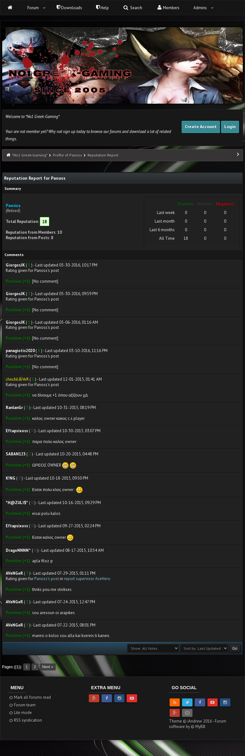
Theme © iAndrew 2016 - (192, 721)
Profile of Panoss (67, 155)
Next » (47, 667)
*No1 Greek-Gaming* (29, 155)
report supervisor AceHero (87, 578)
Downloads (69, 7)
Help (102, 7)
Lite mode (20, 712)
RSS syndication (25, 720)
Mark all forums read (30, 697)
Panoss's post (46, 578)
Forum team (22, 705)
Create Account (201, 126)
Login (230, 126)
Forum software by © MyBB (197, 723)
